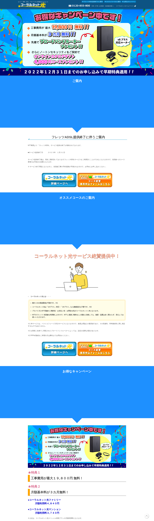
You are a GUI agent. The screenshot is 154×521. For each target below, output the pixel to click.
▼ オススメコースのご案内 (112, 1)
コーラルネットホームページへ (125, 6)
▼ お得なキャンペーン (128, 1)
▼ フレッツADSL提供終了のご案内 (92, 1)
